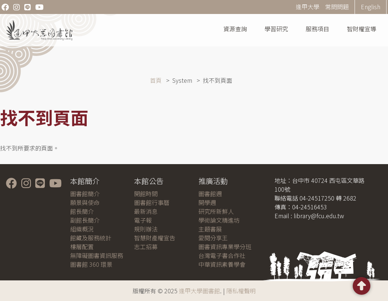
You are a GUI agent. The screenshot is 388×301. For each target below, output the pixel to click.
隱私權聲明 (241, 290)
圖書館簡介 (85, 193)
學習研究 (276, 28)
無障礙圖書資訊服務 (96, 255)
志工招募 (146, 246)
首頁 (156, 80)
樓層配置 (82, 246)
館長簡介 (82, 211)
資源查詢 (235, 28)
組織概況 (82, 228)
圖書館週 (210, 193)
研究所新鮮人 (216, 211)
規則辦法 (146, 228)
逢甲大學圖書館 (199, 290)
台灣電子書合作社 (221, 255)
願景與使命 (85, 202)
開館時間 (146, 193)
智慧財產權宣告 (154, 237)
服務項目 (317, 28)
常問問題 (337, 6)
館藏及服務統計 (90, 237)
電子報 (143, 220)
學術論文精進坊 (219, 220)
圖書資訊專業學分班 (224, 246)
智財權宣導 (361, 28)
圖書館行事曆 (151, 202)
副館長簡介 (85, 220)
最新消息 (146, 211)
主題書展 (210, 228)
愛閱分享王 (213, 237)
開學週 (207, 202)
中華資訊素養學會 (221, 264)
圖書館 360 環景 (91, 264)
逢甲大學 (307, 6)
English (370, 6)
